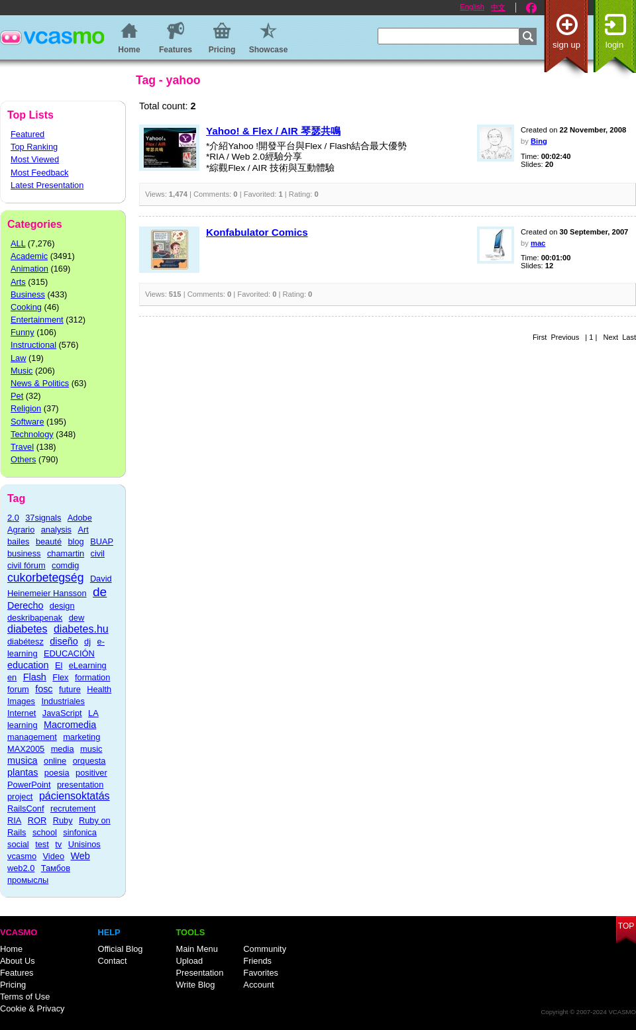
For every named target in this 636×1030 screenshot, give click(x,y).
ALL (18, 243)
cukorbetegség (45, 577)
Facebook (531, 8)
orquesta (89, 761)
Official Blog (119, 949)
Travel (22, 447)
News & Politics (40, 383)
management (32, 737)
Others (23, 459)
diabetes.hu (81, 629)
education (27, 665)
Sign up (566, 45)
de (100, 592)
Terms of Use (25, 997)
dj (87, 641)
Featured (27, 134)
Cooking (26, 307)
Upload (189, 961)
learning (22, 725)
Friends (257, 961)
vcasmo (21, 856)
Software (27, 422)
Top (626, 926)
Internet (21, 713)
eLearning (88, 665)
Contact (112, 961)
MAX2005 (25, 749)
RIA (14, 820)
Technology (32, 434)
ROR (37, 820)
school (44, 832)
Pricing (13, 985)
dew (76, 618)
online (55, 761)
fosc (43, 689)
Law (18, 358)
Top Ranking (34, 147)
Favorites (260, 973)
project (19, 796)
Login (614, 45)
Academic (29, 256)
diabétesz (25, 641)
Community (264, 949)
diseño (64, 641)
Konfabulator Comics (257, 232)
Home (11, 949)
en (12, 677)
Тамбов (55, 868)
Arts (18, 282)
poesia (57, 773)
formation (92, 677)
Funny (22, 332)
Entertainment (37, 320)
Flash (34, 677)
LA (93, 713)
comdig (65, 565)
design (62, 606)
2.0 (13, 518)
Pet (17, 396)
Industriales (62, 701)
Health (99, 689)
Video (54, 856)
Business (28, 294)
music (91, 749)
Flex (60, 677)
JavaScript (62, 713)
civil (98, 553)
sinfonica (80, 832)
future (70, 689)
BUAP (101, 541)
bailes (18, 541)
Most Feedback (40, 173)
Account (258, 985)
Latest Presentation (47, 185)
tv (58, 844)
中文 (498, 7)
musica (22, 760)
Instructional (33, 345)
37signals (43, 518)
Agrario (20, 530)
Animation (29, 269)
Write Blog (195, 985)
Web (80, 855)
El (58, 665)
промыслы (27, 880)
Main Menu (196, 949)
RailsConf (25, 808)
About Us (17, 961)
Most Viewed (35, 159)
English (472, 7)
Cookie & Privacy (32, 1008)
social (18, 844)
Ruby (63, 820)
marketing (81, 737)
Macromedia (70, 724)
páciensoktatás (74, 795)
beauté (49, 541)
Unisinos (84, 844)
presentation (80, 785)
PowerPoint (28, 785)
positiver (91, 773)
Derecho (25, 605)
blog (75, 541)
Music (21, 371)
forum (18, 689)
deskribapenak (34, 618)
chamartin (65, 553)
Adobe (80, 518)
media (62, 749)
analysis (56, 530)
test (42, 844)
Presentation (199, 973)
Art (83, 530)
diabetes (27, 629)
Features (17, 973)
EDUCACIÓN (69, 653)
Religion (26, 408)
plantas (22, 772)
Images (21, 701)
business (24, 553)
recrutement (72, 808)
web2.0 (20, 868)
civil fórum (26, 565)
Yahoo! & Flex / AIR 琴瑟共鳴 (273, 130)
